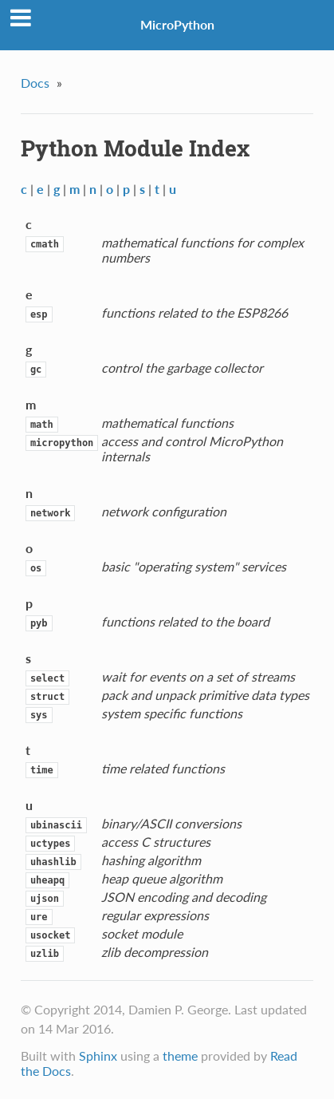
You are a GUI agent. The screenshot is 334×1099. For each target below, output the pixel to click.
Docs (35, 82)
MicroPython (177, 24)
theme (180, 1055)
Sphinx (98, 1055)
